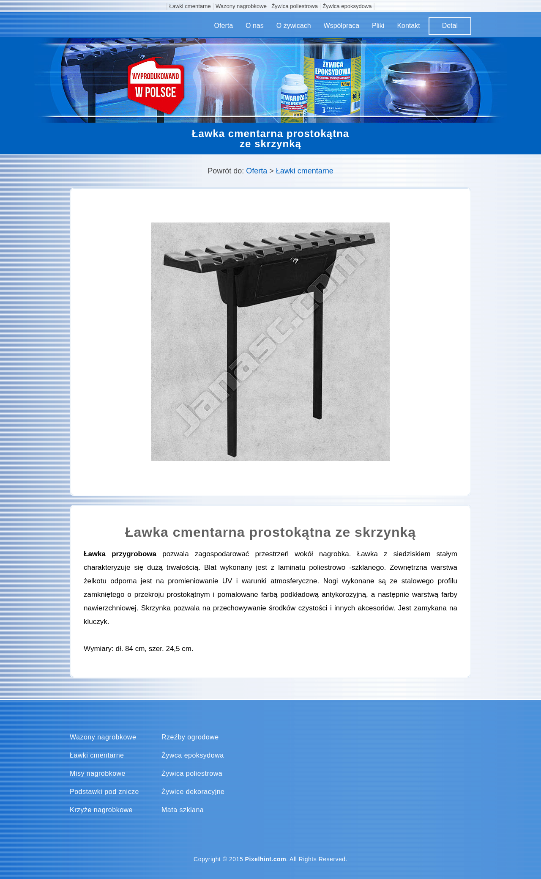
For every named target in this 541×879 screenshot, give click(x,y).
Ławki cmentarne (190, 6)
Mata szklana (182, 810)
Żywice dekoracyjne (193, 791)
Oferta (223, 25)
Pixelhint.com (266, 859)
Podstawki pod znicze (104, 791)
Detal (450, 25)
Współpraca (341, 25)
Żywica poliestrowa (294, 6)
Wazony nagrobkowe (241, 6)
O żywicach (293, 25)
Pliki (378, 25)
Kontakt (408, 25)
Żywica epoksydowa (347, 6)
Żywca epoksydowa (192, 755)
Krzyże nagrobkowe (101, 810)
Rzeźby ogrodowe (190, 737)
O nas (255, 25)
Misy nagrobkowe (98, 773)
